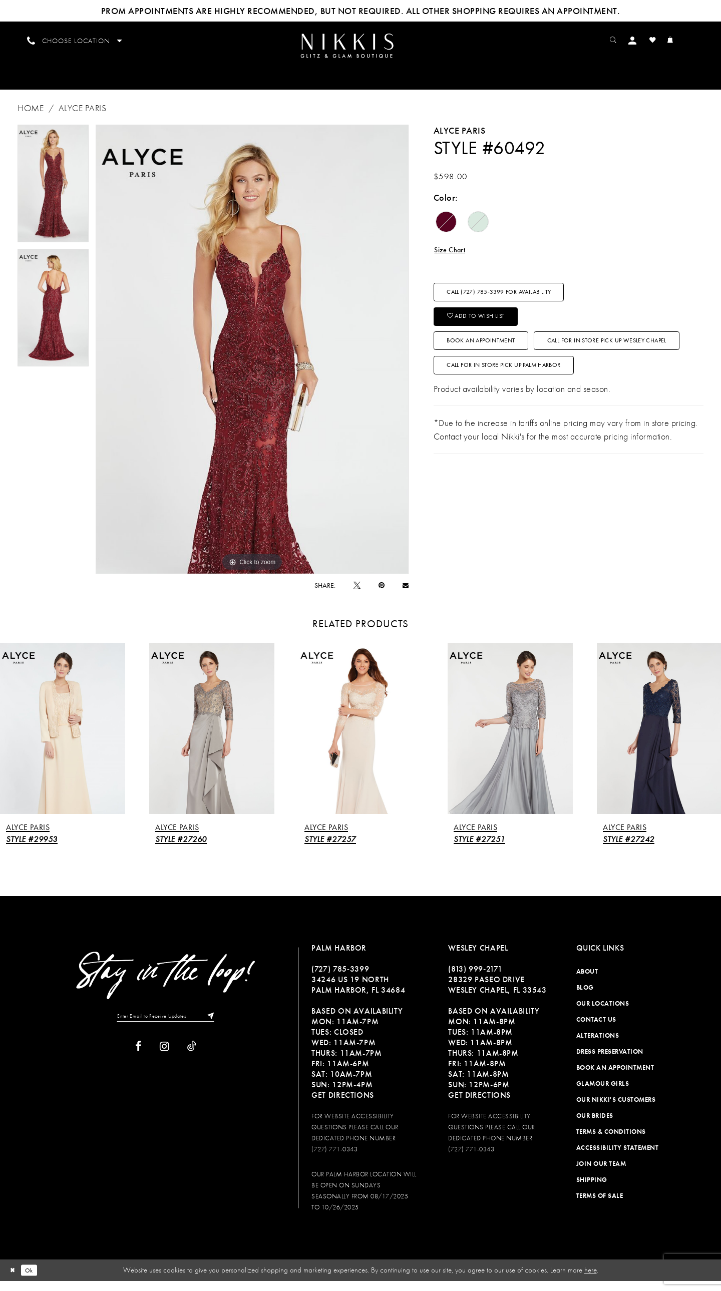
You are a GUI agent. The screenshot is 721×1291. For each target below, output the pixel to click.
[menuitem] (360, 51)
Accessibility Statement (617, 1158)
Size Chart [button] (454, 261)
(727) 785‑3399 (340, 979)
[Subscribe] (220, 1028)
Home (31, 118)
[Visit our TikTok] (191, 1059)
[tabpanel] (53, 193)
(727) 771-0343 (334, 1159)
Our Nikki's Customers (616, 1110)
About (587, 982)
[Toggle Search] (626, 40)
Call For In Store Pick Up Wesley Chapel (529, 402)
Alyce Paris (83, 118)
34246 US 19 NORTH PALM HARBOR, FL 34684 (358, 995)
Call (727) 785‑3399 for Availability (519, 309)
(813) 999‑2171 (475, 979)
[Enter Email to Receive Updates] (165, 1028)
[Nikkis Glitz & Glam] (360, 51)
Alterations (597, 1046)
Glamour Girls (602, 1094)
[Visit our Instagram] (164, 1059)
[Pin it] (382, 595)
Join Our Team (601, 1174)
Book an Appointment (496, 371)
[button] (648, 40)
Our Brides (594, 1126)
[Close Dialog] (14, 1280)
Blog (585, 998)
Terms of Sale (599, 1206)
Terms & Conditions (611, 1142)
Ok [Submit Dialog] (35, 1280)
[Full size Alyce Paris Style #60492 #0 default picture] (252, 360)
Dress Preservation (609, 1062)
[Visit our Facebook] (138, 1059)
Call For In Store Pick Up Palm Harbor (526, 433)
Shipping (591, 1190)
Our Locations (602, 1014)
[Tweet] (356, 595)
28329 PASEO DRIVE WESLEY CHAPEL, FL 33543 (497, 995)
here (590, 1280)
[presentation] (62, 738)
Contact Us (596, 1030)
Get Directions (342, 1105)
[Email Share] (406, 595)
